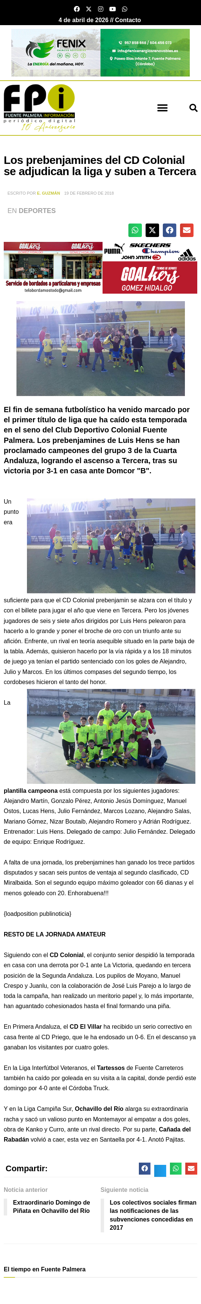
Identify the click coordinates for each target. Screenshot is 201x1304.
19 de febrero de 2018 (89, 193)
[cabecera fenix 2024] (100, 52)
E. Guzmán (48, 193)
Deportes (37, 211)
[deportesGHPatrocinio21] (100, 267)
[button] (162, 107)
